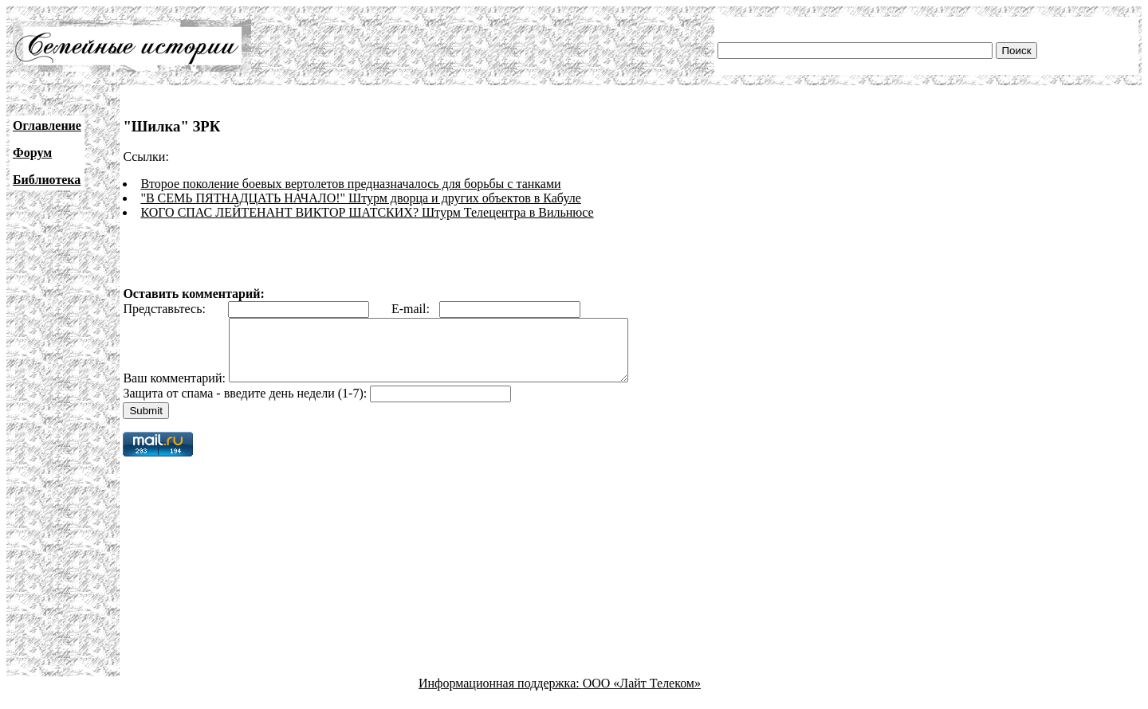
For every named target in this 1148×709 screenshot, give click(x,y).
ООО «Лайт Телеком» (642, 695)
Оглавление (47, 125)
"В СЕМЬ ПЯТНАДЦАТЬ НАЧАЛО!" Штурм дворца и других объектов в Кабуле (360, 198)
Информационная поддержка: (501, 695)
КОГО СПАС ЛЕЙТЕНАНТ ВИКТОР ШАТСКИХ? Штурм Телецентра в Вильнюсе (366, 212)
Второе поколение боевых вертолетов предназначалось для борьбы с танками (350, 183)
